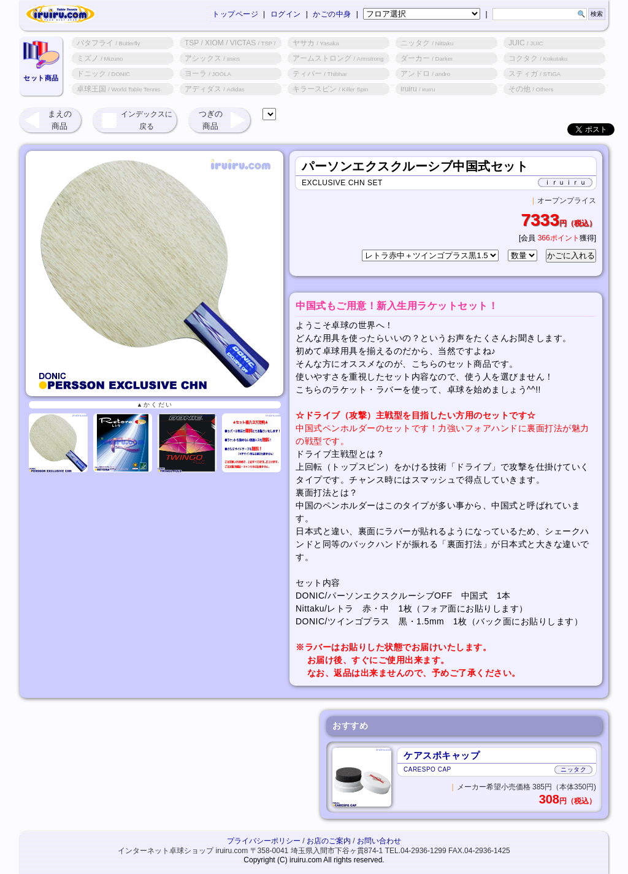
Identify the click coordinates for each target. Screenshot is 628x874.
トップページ (235, 14)
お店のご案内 (329, 841)
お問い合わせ (379, 841)
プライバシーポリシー (264, 841)
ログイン (285, 14)
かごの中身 (332, 14)
